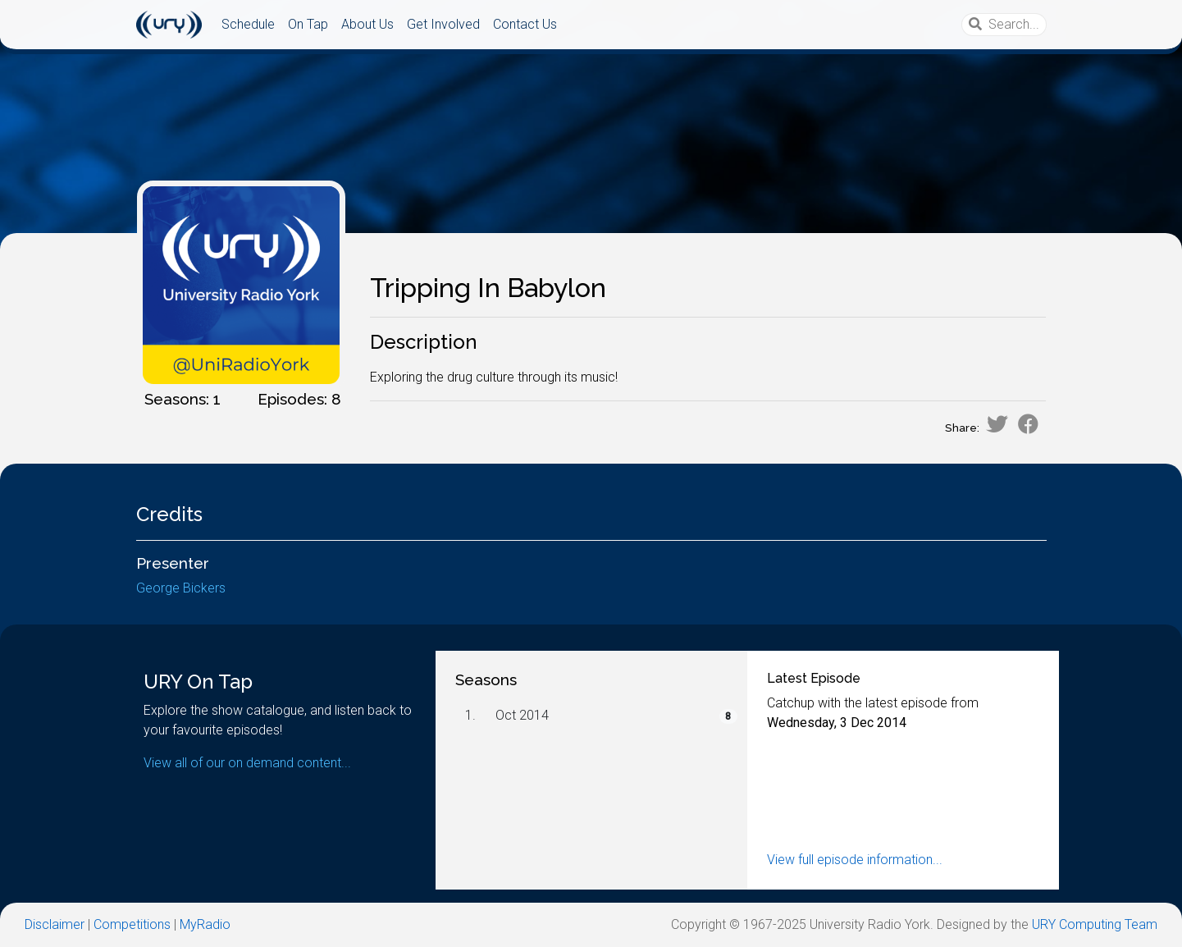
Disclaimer (54, 924)
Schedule (248, 24)
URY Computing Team (1094, 924)
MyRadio (205, 924)
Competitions (132, 924)
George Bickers (181, 588)
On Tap (308, 24)
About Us (367, 24)
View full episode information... (854, 859)
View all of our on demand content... (247, 763)
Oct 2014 (522, 715)
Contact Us (525, 24)
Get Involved (443, 24)
